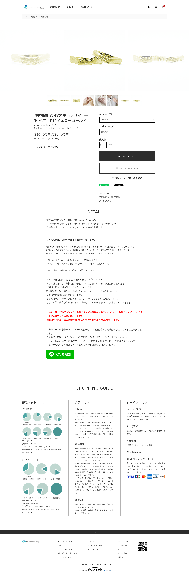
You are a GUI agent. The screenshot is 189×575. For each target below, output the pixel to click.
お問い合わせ (122, 557)
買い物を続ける (105, 201)
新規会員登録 (122, 545)
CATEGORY (54, 7)
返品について (104, 194)
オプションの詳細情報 (47, 147)
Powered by (94, 569)
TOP (25, 17)
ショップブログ (93, 541)
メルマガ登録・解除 (95, 545)
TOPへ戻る (94, 532)
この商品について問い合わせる (127, 178)
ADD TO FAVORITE (127, 168)
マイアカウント (122, 541)
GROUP (70, 7)
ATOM (95, 549)
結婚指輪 (34, 17)
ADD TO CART (127, 156)
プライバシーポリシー (66, 557)
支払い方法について (65, 549)
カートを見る (122, 553)
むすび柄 (44, 17)
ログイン (120, 549)
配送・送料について (65, 541)
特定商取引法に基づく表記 (109, 197)
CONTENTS (86, 7)
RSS (89, 549)
